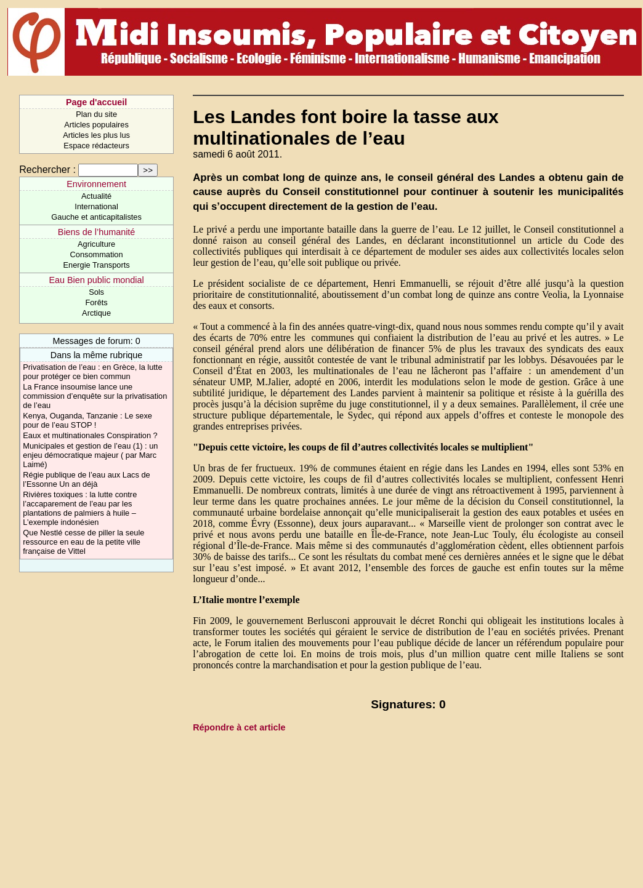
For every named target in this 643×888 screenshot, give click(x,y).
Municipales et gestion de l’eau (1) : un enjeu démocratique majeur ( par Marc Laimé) (90, 455)
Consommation (96, 254)
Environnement (96, 184)
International (96, 206)
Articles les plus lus (96, 135)
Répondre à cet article (239, 727)
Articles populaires (96, 124)
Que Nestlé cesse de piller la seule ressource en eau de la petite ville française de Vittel (83, 542)
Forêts (96, 302)
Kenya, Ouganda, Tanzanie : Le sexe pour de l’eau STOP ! (87, 420)
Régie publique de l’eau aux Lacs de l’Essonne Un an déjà (86, 479)
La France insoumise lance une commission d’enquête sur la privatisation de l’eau (95, 396)
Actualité (96, 196)
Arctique (96, 313)
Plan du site (96, 114)
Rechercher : (47, 169)
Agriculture (96, 244)
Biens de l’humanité (96, 232)
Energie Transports (96, 265)
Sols (96, 292)
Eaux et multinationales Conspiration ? (90, 435)
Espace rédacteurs (96, 145)
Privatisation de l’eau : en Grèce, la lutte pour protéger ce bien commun (92, 371)
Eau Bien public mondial (96, 280)
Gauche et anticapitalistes (96, 217)
